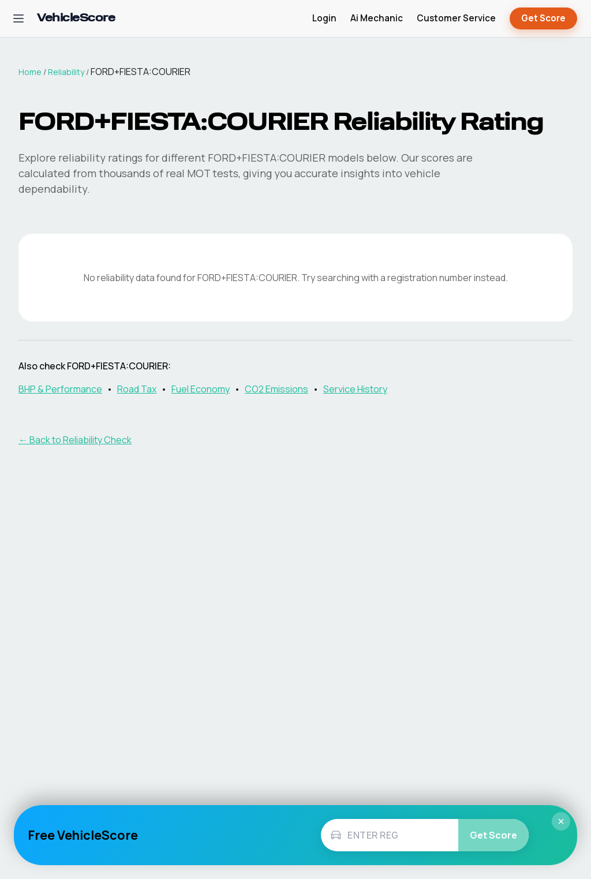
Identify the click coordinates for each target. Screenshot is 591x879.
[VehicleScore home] (76, 19)
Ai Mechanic (376, 18)
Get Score (543, 19)
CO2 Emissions (276, 389)
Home (30, 71)
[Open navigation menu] (18, 18)
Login (324, 18)
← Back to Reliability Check (75, 439)
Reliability (66, 71)
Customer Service (456, 18)
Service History (355, 389)
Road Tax (136, 389)
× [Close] (561, 821)
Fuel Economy (200, 389)
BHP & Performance (60, 389)
